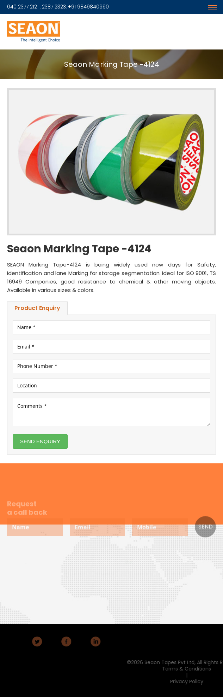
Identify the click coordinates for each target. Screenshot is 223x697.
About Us (24, 558)
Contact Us (25, 566)
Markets (24, 561)
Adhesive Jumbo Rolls (66, 574)
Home (23, 555)
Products (65, 565)
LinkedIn (81, 641)
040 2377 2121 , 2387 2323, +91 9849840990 (58, 6)
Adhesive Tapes (66, 568)
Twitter (22, 641)
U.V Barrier (67, 581)
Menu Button (215, 4)
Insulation (67, 578)
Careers (24, 563)
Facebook (52, 641)
